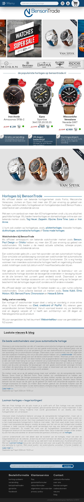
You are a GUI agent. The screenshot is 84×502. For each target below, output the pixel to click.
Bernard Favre (22, 293)
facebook (13, 491)
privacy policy (37, 491)
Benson (77, 239)
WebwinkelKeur (49, 319)
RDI (12, 293)
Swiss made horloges (53, 230)
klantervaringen (60, 485)
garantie (12, 488)
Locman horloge (16, 443)
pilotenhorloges (53, 227)
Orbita (22, 242)
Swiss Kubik (69, 290)
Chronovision (37, 293)
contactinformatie (61, 479)
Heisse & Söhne (55, 293)
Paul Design (8, 242)
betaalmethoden (16, 485)
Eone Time (62, 219)
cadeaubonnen (60, 488)
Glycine (52, 219)
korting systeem (16, 479)
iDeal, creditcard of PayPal (47, 305)
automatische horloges (28, 230)
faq (32, 479)
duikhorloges (8, 230)
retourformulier (38, 485)
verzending (13, 482)
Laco (71, 219)
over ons (57, 482)
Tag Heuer (31, 219)
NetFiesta (69, 500)
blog (31, 332)
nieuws (20, 332)
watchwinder (66, 354)
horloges (68, 432)
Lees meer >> (7, 389)
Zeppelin (42, 219)
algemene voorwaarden (41, 488)
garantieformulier (39, 482)
